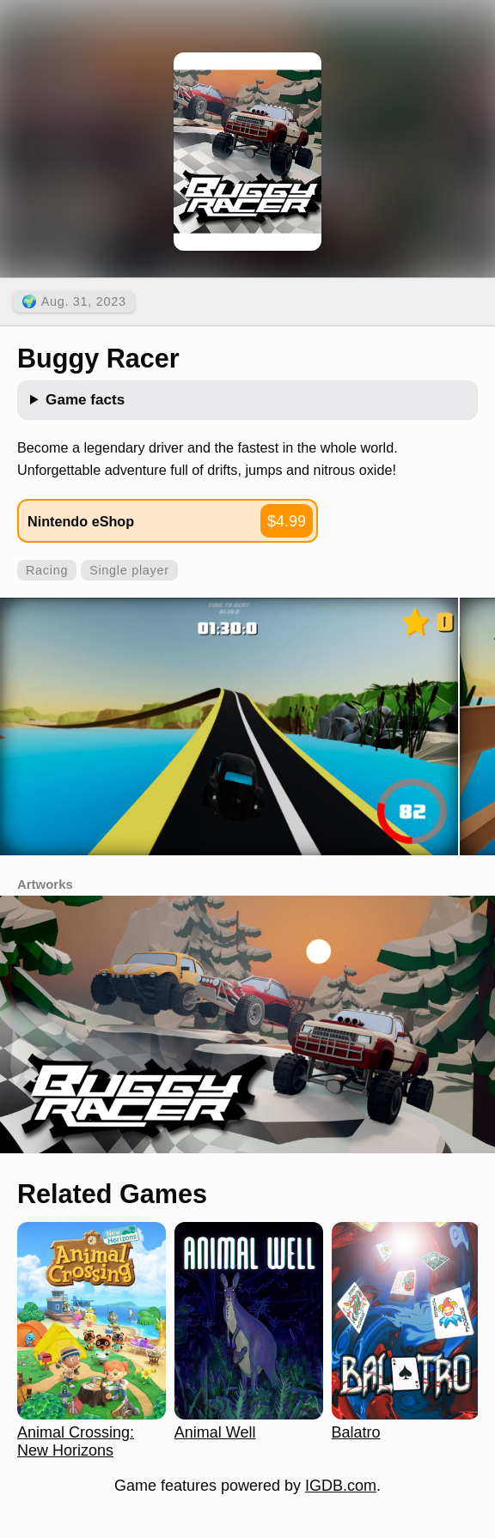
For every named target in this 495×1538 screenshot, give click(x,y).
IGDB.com (340, 1485)
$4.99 (286, 521)
